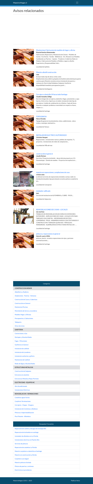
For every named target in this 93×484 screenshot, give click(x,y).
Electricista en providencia (23, 470)
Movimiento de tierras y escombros (26, 311)
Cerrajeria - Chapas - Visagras (24, 405)
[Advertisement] (46, 29)
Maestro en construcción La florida (26, 455)
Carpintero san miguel (22, 459)
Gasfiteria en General (21, 345)
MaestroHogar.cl (20, 3)
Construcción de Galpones (23, 371)
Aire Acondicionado (21, 386)
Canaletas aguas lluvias (22, 397)
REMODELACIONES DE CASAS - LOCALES (51, 210)
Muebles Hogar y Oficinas (23, 314)
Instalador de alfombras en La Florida (26, 436)
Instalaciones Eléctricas (22, 390)
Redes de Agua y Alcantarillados (25, 363)
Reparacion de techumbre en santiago (26, 432)
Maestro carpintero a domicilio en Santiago (28, 451)
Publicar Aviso (75, 480)
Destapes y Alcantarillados (23, 337)
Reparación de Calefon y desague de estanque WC (30, 428)
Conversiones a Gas (21, 333)
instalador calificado (43, 191)
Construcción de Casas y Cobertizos (26, 299)
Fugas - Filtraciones (21, 341)
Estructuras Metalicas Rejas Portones (27, 379)
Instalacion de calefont (22, 348)
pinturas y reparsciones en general (48, 234)
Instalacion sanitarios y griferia (24, 356)
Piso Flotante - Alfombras (23, 416)
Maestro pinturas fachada (23, 462)
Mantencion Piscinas (21, 307)
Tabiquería (18, 322)
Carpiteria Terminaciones (23, 401)
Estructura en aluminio (22, 375)
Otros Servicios (20, 326)
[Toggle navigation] (77, 3)
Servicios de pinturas (21, 444)
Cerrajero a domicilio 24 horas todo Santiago (51, 94)
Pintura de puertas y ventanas (24, 466)
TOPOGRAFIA (41, 117)
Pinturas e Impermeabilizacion (24, 412)
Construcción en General (22, 303)
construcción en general (44, 154)
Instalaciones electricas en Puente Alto (27, 440)
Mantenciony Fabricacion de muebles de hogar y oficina (55, 50)
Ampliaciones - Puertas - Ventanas (25, 296)
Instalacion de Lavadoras (22, 352)
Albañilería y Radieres (22, 292)
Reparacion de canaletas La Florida (26, 447)
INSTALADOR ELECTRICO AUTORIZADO (51, 135)
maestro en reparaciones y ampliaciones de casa (53, 172)
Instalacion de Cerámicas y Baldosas (26, 409)
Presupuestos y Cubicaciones (24, 318)
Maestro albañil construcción (46, 72)
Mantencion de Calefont (22, 360)
